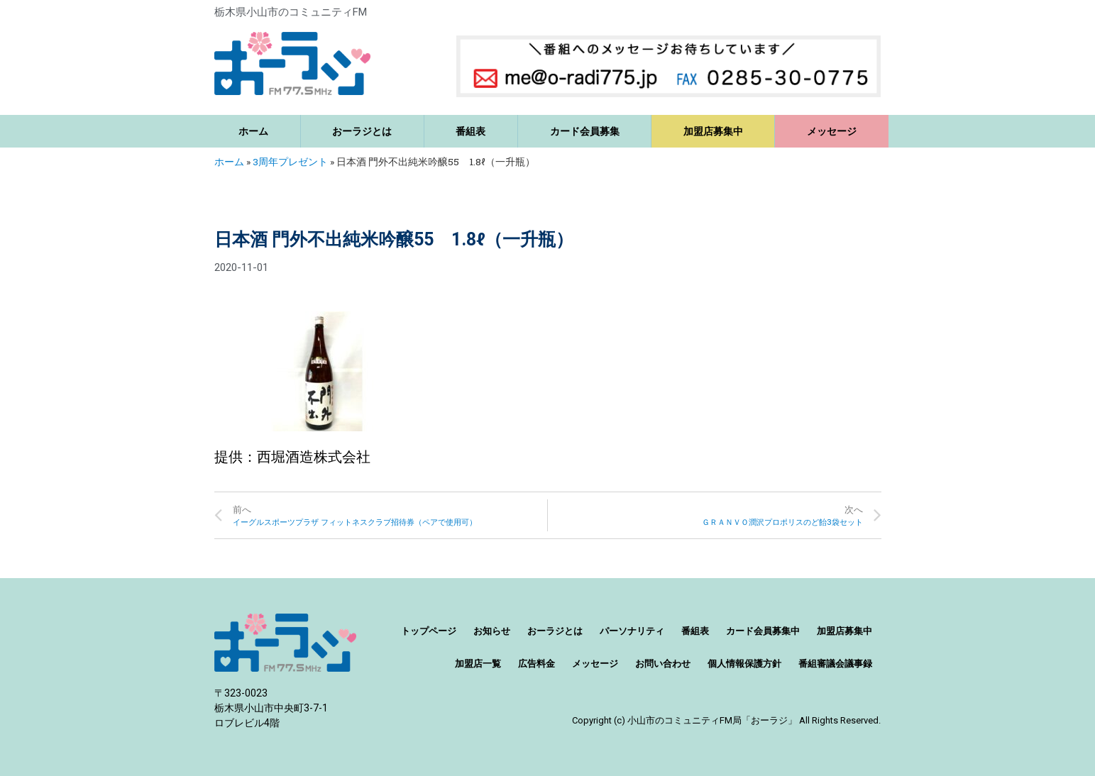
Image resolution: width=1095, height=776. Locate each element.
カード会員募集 (585, 131)
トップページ (428, 631)
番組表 (470, 131)
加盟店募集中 (713, 131)
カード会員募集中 (763, 631)
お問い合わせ (662, 663)
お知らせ (491, 631)
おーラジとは (362, 131)
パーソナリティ (632, 631)
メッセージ (832, 131)
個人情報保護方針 (744, 663)
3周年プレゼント (290, 161)
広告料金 (536, 663)
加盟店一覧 (478, 663)
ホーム (253, 131)
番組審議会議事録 (835, 663)
